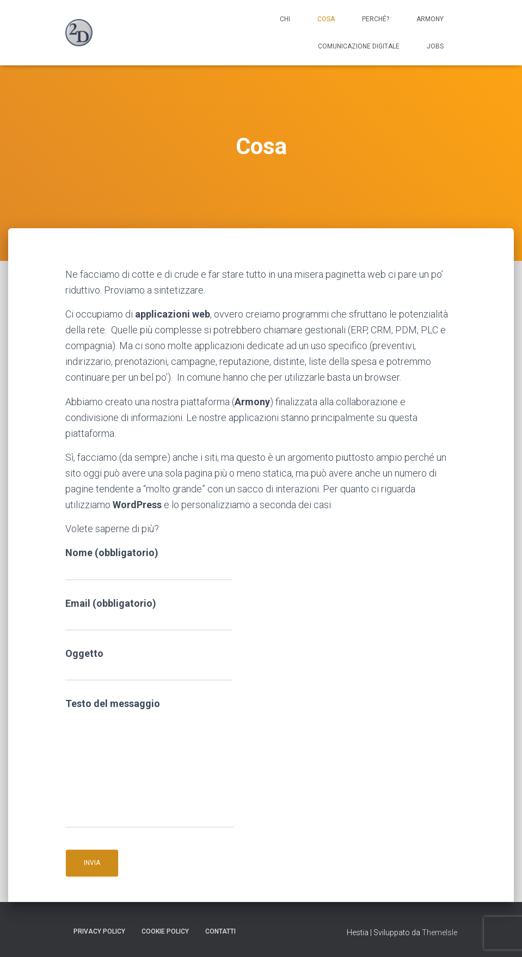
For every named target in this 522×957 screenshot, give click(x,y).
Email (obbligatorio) (148, 614)
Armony (430, 19)
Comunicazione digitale (359, 46)
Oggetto (148, 664)
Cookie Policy (165, 931)
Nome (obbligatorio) (148, 563)
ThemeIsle (439, 932)
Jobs (435, 46)
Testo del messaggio (149, 763)
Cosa (326, 19)
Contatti (220, 931)
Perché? (375, 19)
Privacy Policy (99, 931)
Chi (285, 19)
